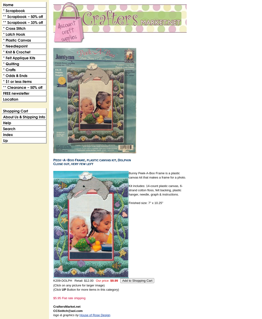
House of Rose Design (95, 315)
